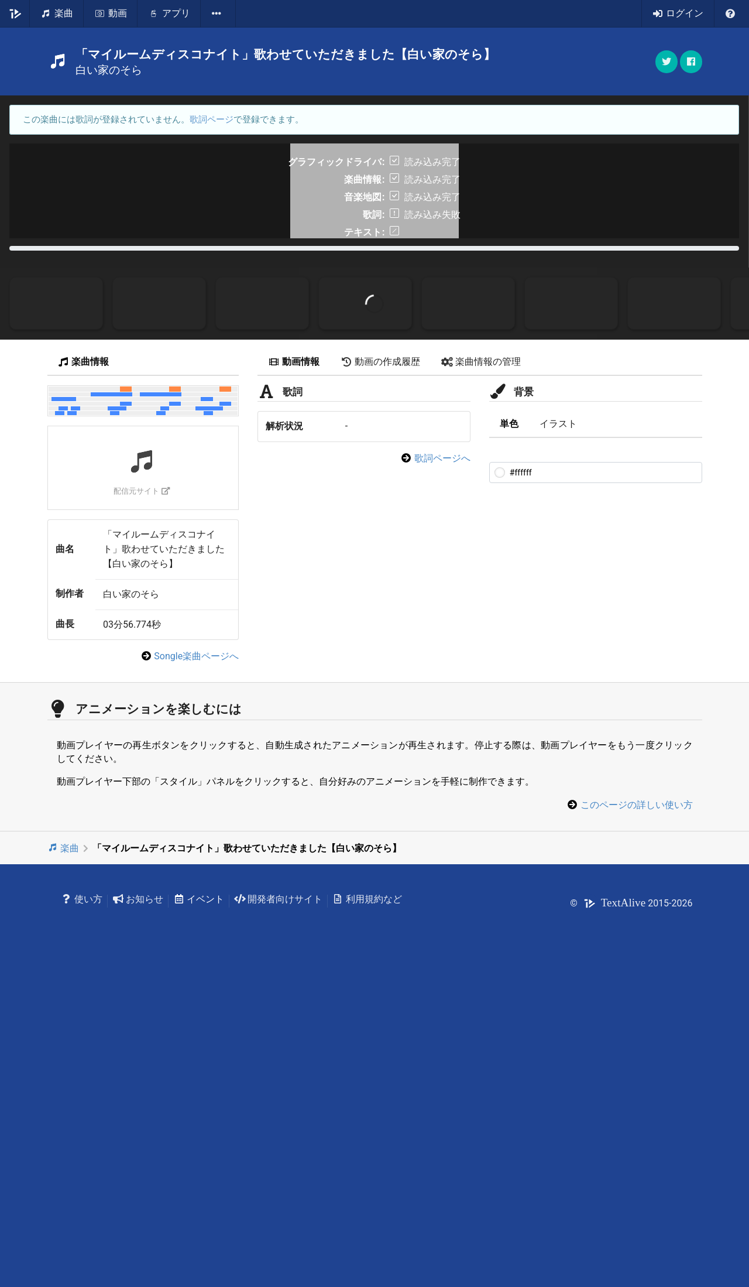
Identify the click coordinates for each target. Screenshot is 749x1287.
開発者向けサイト (278, 1215)
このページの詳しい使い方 (636, 1120)
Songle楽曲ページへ (196, 972)
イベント (198, 1215)
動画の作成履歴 (380, 678)
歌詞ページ (211, 119)
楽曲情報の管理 (481, 678)
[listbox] (218, 13)
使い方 (82, 1215)
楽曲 (63, 1164)
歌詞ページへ (442, 773)
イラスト (558, 739)
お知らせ (137, 1215)
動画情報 (293, 678)
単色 (509, 739)
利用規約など (367, 1215)
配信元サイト (142, 806)
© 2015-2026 (631, 1218)
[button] (691, 61)
